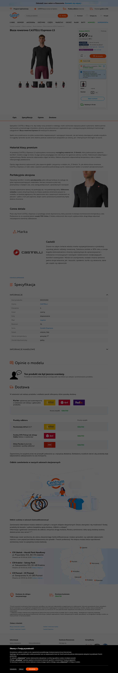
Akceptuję (32, 669)
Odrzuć (21, 669)
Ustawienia (13, 669)
